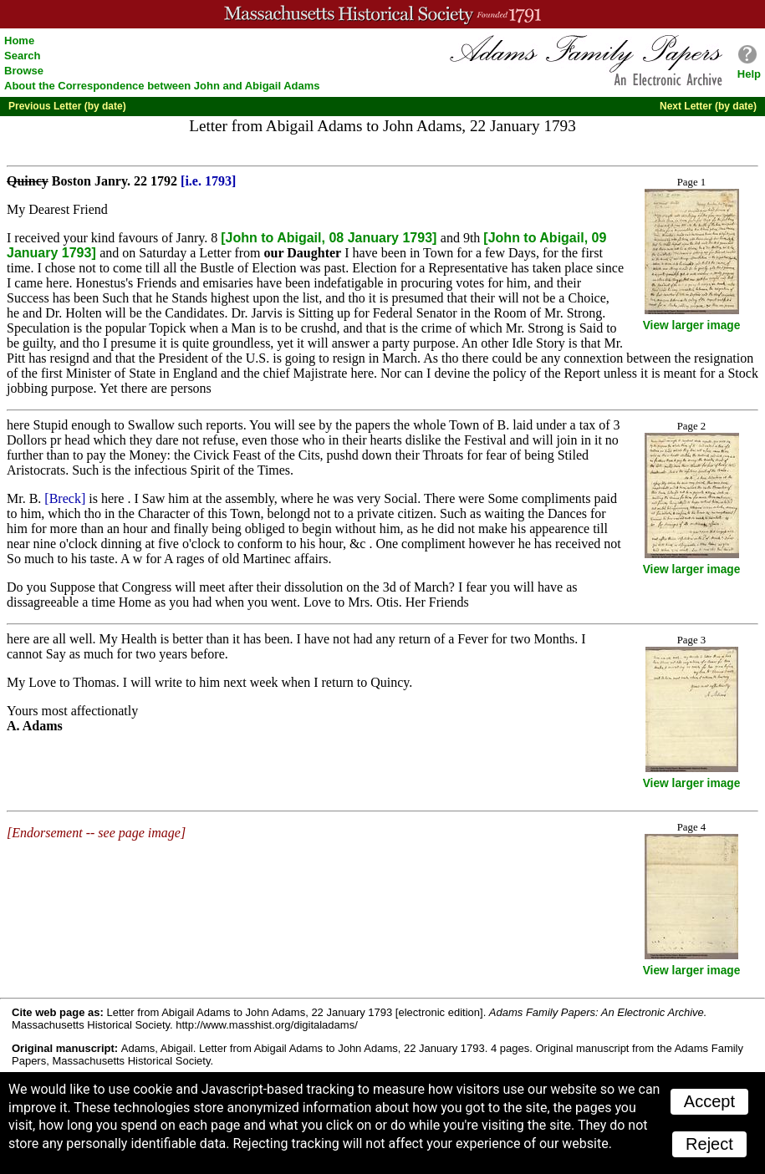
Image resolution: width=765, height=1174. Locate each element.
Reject (709, 1144)
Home (19, 40)
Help (749, 74)
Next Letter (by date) (708, 106)
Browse (23, 70)
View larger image (692, 325)
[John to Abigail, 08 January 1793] (331, 238)
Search (22, 55)
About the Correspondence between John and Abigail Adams (162, 85)
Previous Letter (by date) (67, 106)
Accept (709, 1101)
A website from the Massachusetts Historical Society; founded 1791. (382, 14)
